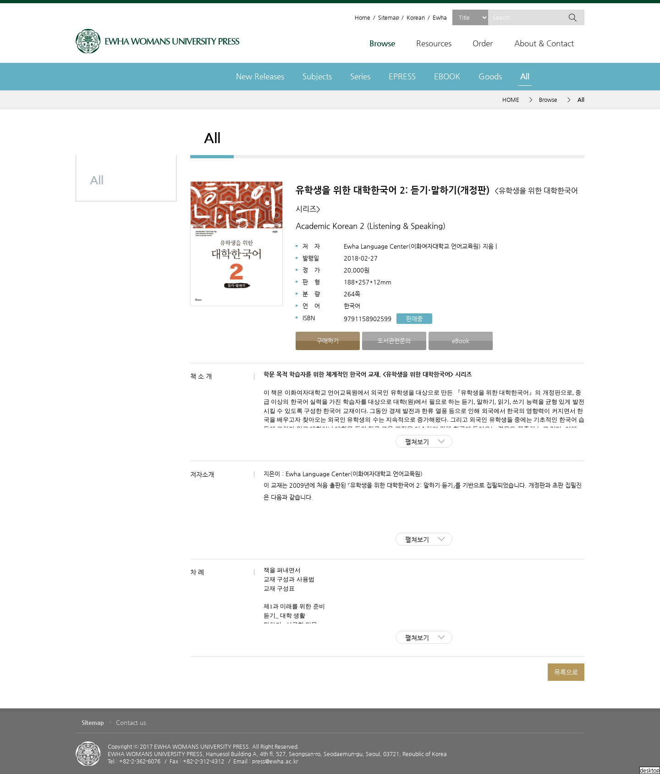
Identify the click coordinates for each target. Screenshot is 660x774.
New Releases (260, 76)
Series (360, 76)
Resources (433, 43)
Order (483, 43)
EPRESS (402, 76)
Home (362, 17)
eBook (460, 340)
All (524, 76)
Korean (416, 17)
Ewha (440, 17)
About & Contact (544, 43)
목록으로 (566, 672)
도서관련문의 (394, 340)
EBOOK (447, 76)
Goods (490, 76)
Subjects (317, 76)
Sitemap (388, 17)
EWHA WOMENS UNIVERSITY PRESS (157, 41)
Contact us (131, 722)
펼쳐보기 (417, 441)
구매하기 (328, 340)
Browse (382, 43)
